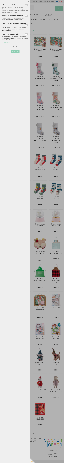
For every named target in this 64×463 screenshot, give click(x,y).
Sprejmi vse (15, 51)
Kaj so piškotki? (6, 42)
